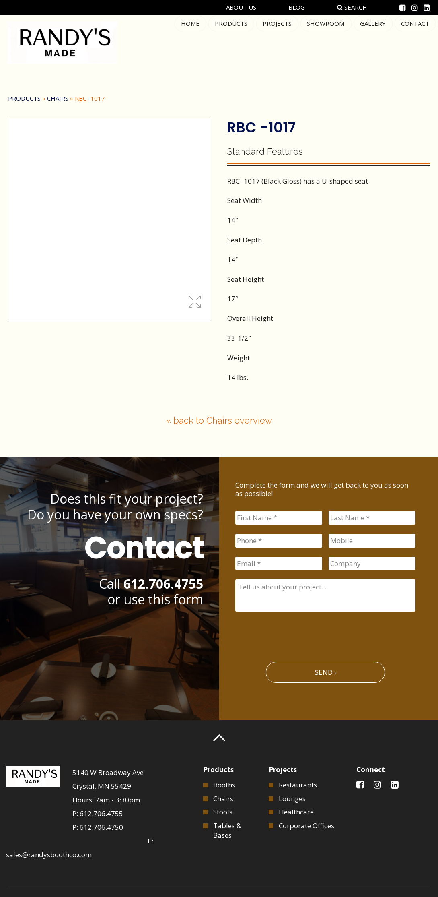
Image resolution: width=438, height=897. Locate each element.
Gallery (374, 42)
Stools (222, 810)
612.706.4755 (163, 583)
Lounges (292, 797)
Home (193, 42)
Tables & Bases (227, 829)
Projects (279, 42)
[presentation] (296, 633)
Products (233, 42)
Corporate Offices (306, 824)
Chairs (57, 98)
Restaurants (298, 783)
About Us (242, 7)
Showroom (327, 42)
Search (353, 7)
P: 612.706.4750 (97, 826)
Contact (415, 42)
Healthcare (296, 810)
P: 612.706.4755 (97, 812)
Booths (224, 783)
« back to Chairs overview (219, 420)
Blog (298, 7)
